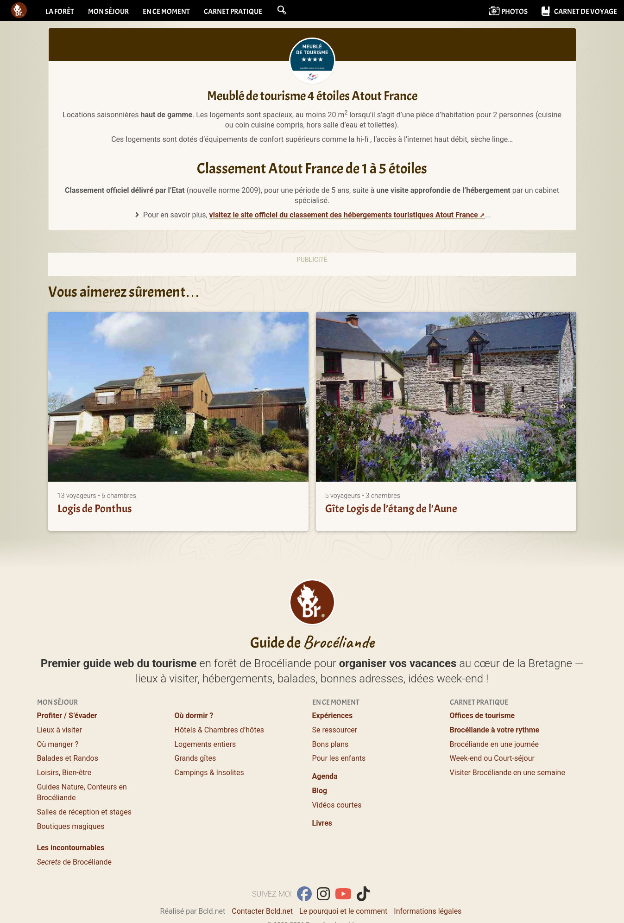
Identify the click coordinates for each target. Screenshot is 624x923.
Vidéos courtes (337, 805)
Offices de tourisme (482, 715)
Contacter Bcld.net (262, 911)
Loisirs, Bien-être (64, 772)
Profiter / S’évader (67, 715)
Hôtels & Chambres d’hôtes (220, 730)
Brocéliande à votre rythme (495, 730)
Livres (322, 823)
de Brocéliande (74, 862)
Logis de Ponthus (94, 509)
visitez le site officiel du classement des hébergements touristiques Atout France (343, 214)
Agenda (325, 776)
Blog (320, 790)
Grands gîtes (195, 758)
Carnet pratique (233, 11)
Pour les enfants (339, 758)
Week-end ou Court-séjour (492, 758)
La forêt (59, 11)
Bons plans (330, 744)
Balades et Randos (68, 758)
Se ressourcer (335, 730)
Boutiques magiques (71, 826)
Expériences (332, 715)
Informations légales (427, 911)
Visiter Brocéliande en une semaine (507, 772)
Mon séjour (108, 11)
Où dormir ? (194, 715)
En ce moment (166, 11)
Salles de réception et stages (84, 812)
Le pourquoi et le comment (343, 911)
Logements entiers (205, 744)
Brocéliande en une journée (494, 744)
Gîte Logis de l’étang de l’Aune (391, 509)
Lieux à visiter (59, 730)
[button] (281, 10)
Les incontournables (71, 847)
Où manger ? (58, 744)
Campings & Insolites (209, 772)
